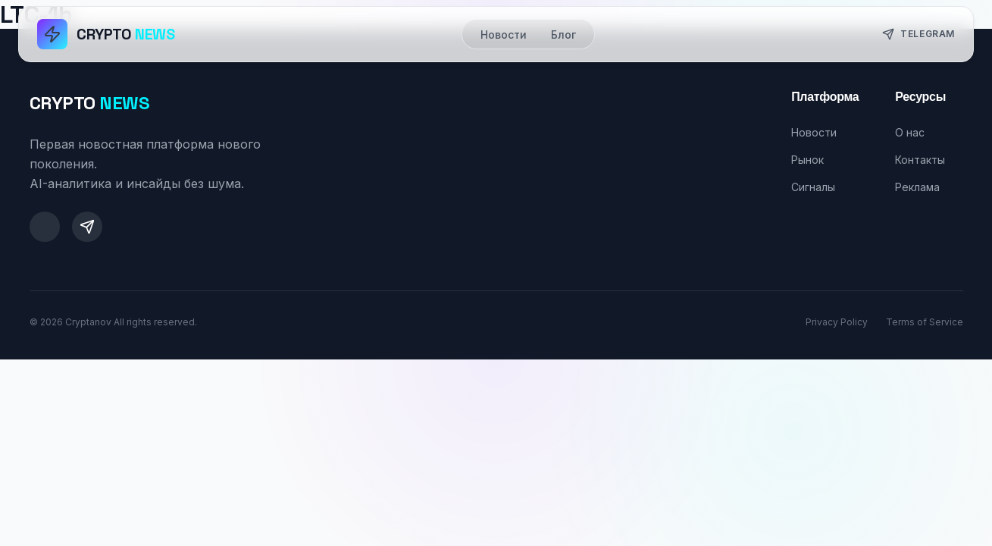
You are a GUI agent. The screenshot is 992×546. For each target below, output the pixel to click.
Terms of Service (924, 322)
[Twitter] (45, 227)
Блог (563, 34)
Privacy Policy (837, 322)
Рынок (807, 159)
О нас (910, 132)
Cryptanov (88, 322)
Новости (503, 34)
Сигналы (813, 186)
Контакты (920, 159)
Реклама (917, 186)
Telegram (918, 34)
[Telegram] (87, 227)
